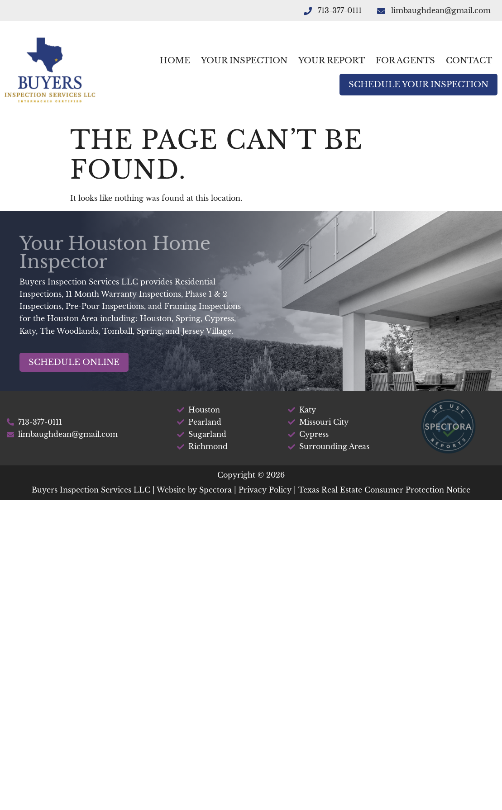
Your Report (331, 61)
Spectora (215, 489)
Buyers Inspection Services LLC (91, 489)
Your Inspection (244, 61)
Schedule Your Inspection (418, 85)
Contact (469, 61)
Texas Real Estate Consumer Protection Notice (384, 489)
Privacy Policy (265, 489)
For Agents (405, 61)
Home (175, 61)
